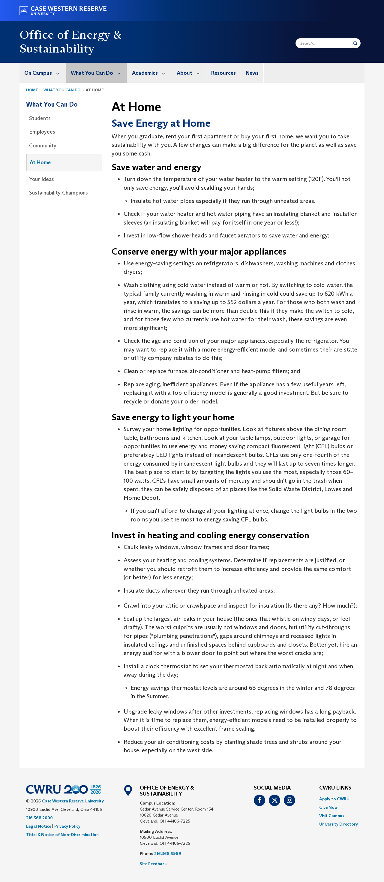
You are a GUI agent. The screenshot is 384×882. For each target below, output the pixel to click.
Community (42, 145)
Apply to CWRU (334, 799)
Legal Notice (38, 826)
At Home (40, 162)
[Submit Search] (355, 43)
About (191, 73)
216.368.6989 (167, 853)
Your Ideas (41, 179)
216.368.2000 (39, 817)
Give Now (328, 807)
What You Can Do (99, 73)
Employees (42, 131)
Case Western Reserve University (73, 801)
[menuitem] (43, 73)
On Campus (45, 73)
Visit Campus (331, 815)
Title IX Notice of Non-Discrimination (62, 834)
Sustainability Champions (58, 192)
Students (40, 118)
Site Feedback (153, 863)
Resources (223, 73)
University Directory (338, 824)
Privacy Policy (67, 826)
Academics (152, 73)
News (252, 73)
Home (32, 90)
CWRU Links (335, 788)
